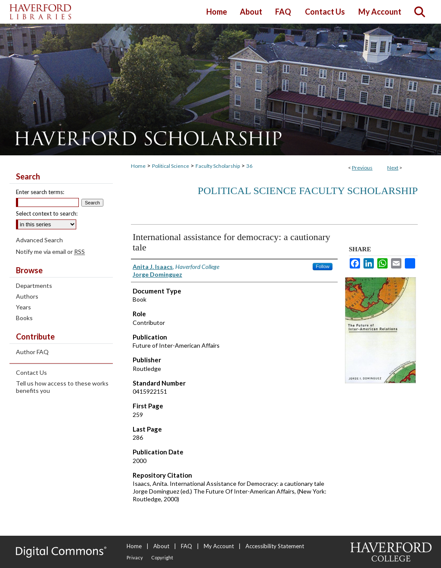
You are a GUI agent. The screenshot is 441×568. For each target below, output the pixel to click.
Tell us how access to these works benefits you (62, 387)
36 (249, 166)
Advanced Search (39, 240)
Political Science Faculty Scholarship (308, 190)
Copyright (162, 557)
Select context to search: (47, 213)
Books (24, 317)
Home (138, 166)
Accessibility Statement (274, 546)
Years (23, 307)
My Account (219, 546)
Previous (362, 167)
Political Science (170, 166)
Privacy (135, 557)
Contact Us (31, 372)
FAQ (186, 546)
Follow (322, 266)
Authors (27, 296)
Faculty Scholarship (218, 166)
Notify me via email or (50, 251)
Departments (34, 285)
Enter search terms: (40, 191)
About (161, 546)
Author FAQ (32, 351)
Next (392, 167)
